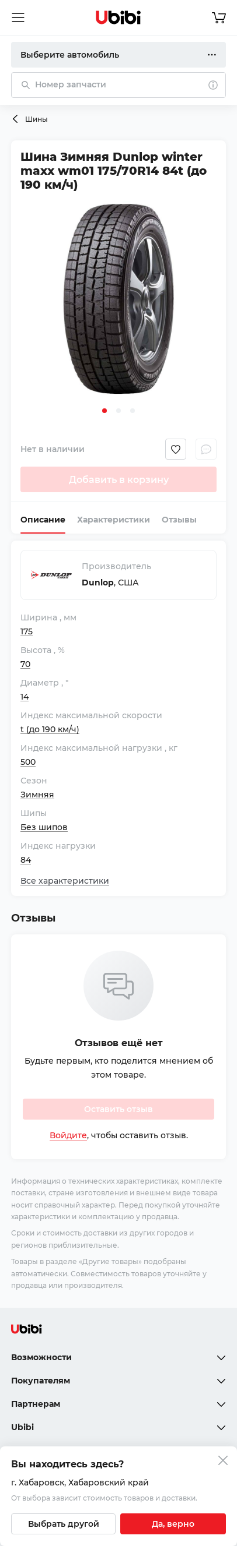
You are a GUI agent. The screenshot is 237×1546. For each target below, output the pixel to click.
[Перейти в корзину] (219, 17)
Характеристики (113, 519)
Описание (42, 519)
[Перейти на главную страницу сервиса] (118, 17)
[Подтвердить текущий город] (173, 1523)
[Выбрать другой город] (63, 1523)
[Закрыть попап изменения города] (223, 1461)
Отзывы (179, 519)
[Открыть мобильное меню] (18, 17)
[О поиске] (213, 85)
